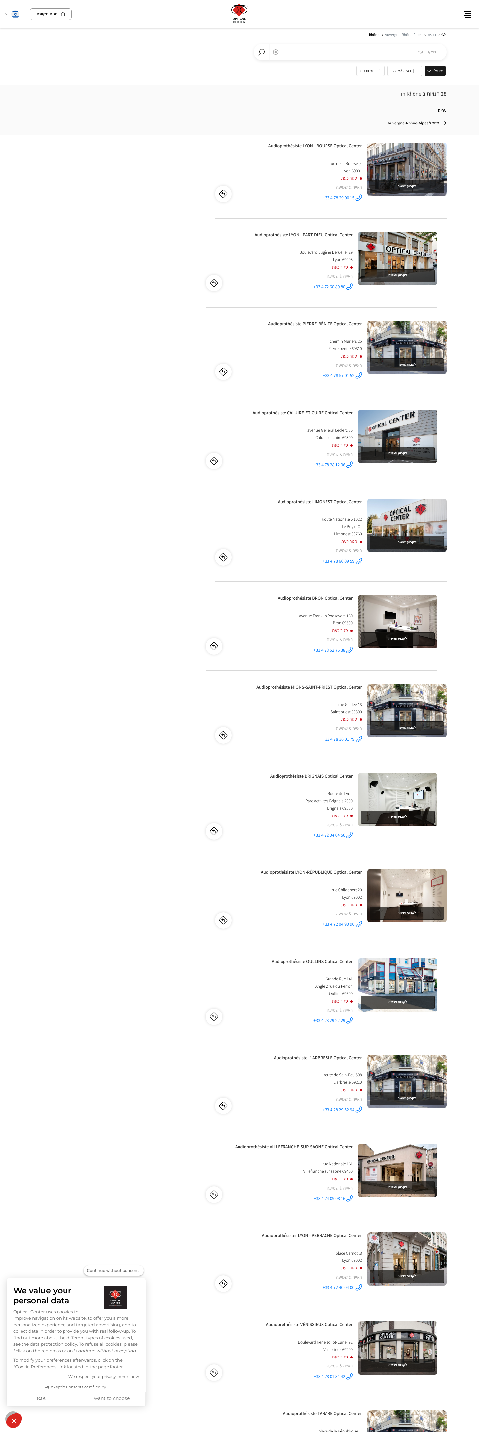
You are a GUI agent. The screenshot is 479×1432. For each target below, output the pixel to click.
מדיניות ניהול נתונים (381, 1346)
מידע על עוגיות (434, 1346)
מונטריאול (439, 1295)
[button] (14, 1421)
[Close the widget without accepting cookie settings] (114, 1270)
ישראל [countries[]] (439, 71)
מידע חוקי (410, 1346)
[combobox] (350, 52)
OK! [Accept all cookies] (41, 1398)
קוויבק (423, 1295)
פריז (228, 1295)
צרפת (234, 1288)
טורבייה (307, 1295)
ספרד (337, 1288)
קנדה (441, 1288)
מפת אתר (352, 1345)
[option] (405, 72)
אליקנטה (336, 1295)
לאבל (410, 1295)
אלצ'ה (321, 1295)
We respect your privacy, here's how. (103, 1377)
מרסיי (217, 1295)
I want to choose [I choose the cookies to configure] (110, 1398)
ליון (237, 1295)
